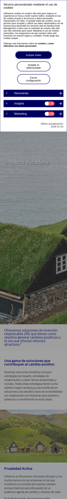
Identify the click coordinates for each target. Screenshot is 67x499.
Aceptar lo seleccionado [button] (33, 66)
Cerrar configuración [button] (33, 79)
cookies (42, 43)
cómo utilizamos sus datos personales (29, 44)
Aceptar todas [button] (33, 55)
